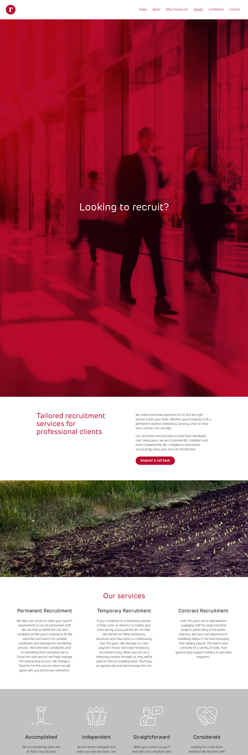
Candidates (216, 9)
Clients (198, 9)
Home (143, 9)
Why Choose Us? (177, 9)
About (156, 9)
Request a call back (155, 460)
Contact (234, 9)
